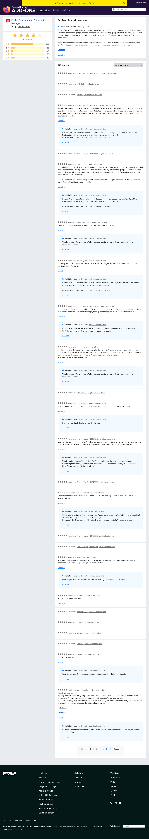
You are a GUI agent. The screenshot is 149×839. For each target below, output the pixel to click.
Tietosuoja (7, 821)
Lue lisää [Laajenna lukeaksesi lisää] (61, 50)
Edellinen (83, 749)
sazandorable (82, 690)
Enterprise (79, 786)
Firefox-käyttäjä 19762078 (87, 536)
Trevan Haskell (83, 493)
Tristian (80, 596)
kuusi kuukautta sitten (97, 612)
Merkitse (61, 55)
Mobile (77, 782)
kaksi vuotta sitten (92, 27)
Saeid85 (80, 644)
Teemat (56, 10)
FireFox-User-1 (82, 403)
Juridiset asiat (30, 821)
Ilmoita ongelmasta (48, 808)
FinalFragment (82, 261)
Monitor (114, 791)
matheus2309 (82, 612)
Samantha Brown (83, 222)
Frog (79, 347)
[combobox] (129, 9)
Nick (78, 84)
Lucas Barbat (82, 393)
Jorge (79, 557)
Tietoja (42, 777)
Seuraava (117, 749)
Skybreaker (81, 164)
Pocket (114, 795)
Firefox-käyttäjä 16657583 (87, 105)
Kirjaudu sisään (140, 3)
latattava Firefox (88, 3)
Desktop (78, 777)
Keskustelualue (46, 804)
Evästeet (18, 821)
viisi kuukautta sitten (107, 482)
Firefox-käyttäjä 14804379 (87, 439)
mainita (18, 827)
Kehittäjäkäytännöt (48, 795)
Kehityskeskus (46, 791)
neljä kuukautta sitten (107, 105)
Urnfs (79, 622)
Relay (113, 786)
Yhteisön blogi (46, 799)
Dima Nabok (24, 26)
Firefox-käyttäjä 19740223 (87, 482)
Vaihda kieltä (115, 826)
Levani (79, 654)
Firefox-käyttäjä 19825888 (87, 154)
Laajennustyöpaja (47, 786)
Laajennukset (44, 10)
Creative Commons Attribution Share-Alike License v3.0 (73, 827)
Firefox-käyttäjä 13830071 (87, 547)
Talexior (80, 95)
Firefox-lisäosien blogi (49, 782)
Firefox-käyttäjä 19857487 (87, 73)
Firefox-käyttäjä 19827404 (87, 306)
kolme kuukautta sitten (108, 73)
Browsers (115, 777)
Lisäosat (43, 773)
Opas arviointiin (46, 812)
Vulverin (80, 633)
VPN (112, 782)
